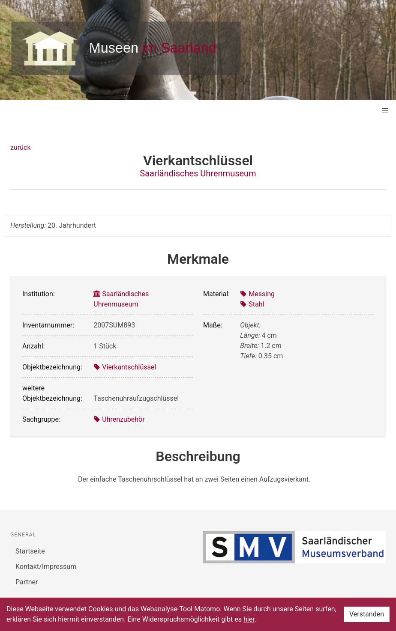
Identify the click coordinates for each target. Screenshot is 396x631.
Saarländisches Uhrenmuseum (198, 173)
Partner (26, 582)
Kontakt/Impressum (45, 567)
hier (249, 619)
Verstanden (366, 614)
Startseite (30, 551)
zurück (20, 147)
